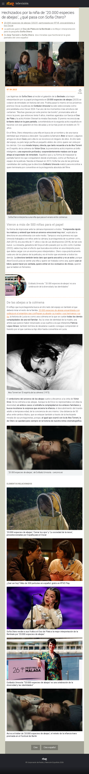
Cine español (50, 747)
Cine (36, 747)
